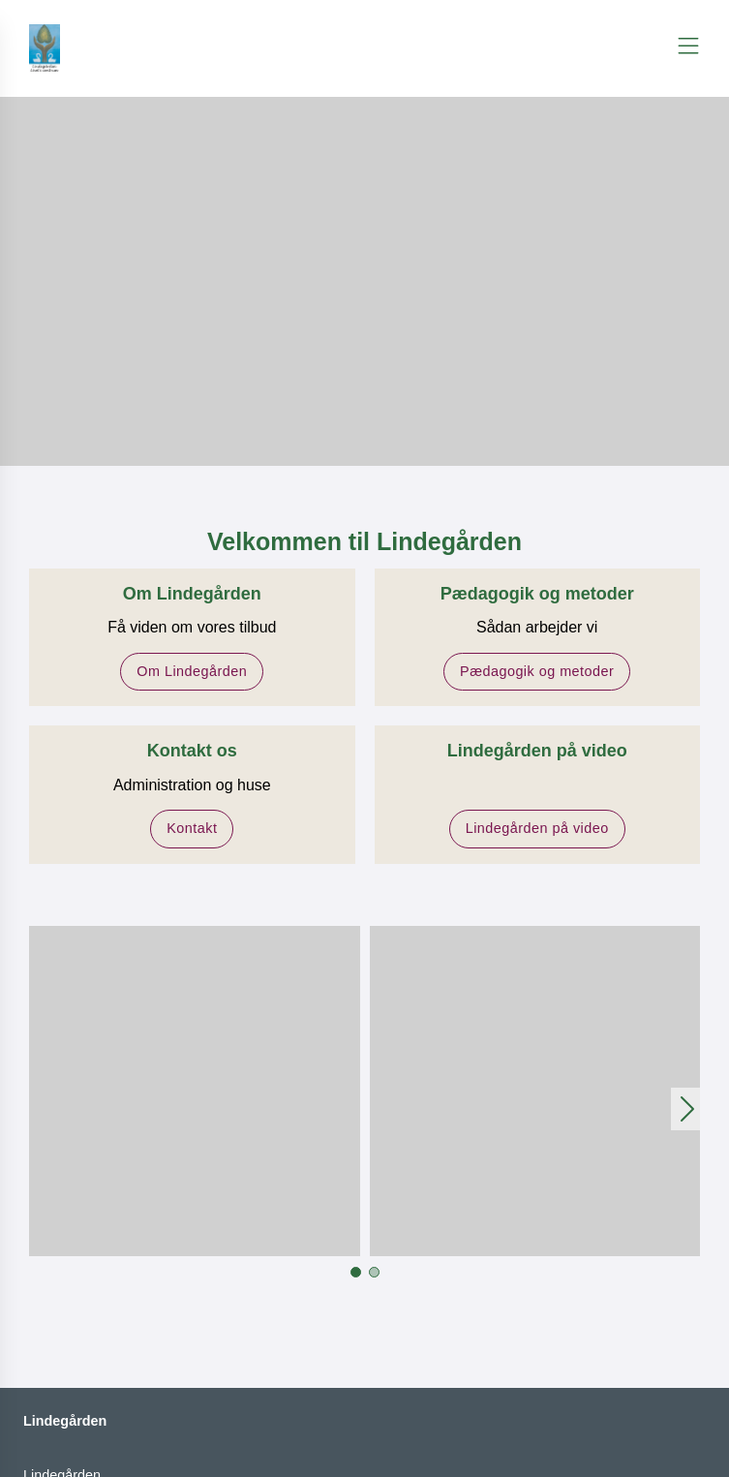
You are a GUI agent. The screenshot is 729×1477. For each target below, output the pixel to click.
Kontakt (192, 828)
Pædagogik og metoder (537, 671)
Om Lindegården (192, 671)
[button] (194, 1091)
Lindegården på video (537, 828)
